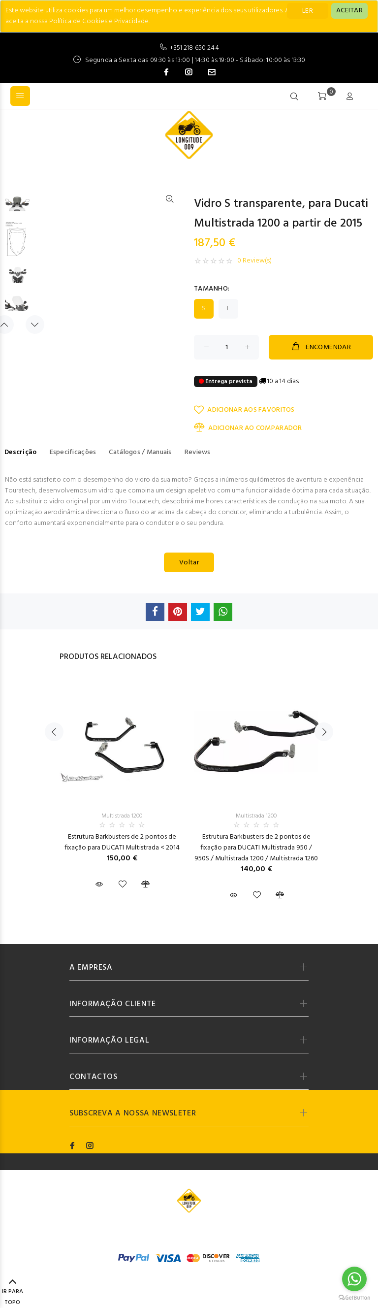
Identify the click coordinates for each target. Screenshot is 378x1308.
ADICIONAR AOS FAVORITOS (244, 410)
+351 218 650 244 (194, 48)
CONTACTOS (93, 1077)
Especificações (73, 452)
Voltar (189, 562)
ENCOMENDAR (321, 347)
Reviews (198, 452)
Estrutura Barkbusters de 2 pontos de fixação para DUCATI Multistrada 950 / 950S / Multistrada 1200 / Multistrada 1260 (256, 847)
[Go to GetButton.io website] (354, 1298)
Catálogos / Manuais (140, 452)
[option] (17, 208)
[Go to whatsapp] (354, 1279)
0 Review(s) (254, 261)
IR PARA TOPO (12, 1293)
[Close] (349, 11)
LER (307, 11)
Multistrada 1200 (121, 816)
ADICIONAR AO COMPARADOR (248, 428)
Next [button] (35, 324)
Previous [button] (54, 731)
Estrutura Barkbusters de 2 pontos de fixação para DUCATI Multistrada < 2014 (122, 842)
